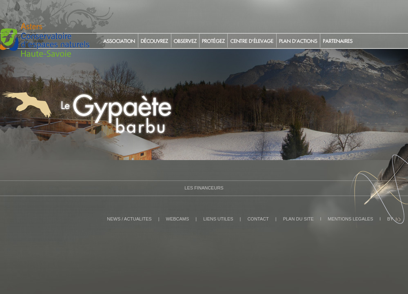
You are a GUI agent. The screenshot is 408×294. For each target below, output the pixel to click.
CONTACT (257, 218)
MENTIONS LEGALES (350, 218)
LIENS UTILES (218, 218)
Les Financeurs (203, 187)
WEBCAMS (177, 218)
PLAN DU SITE (298, 218)
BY (390, 218)
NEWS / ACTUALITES (129, 218)
